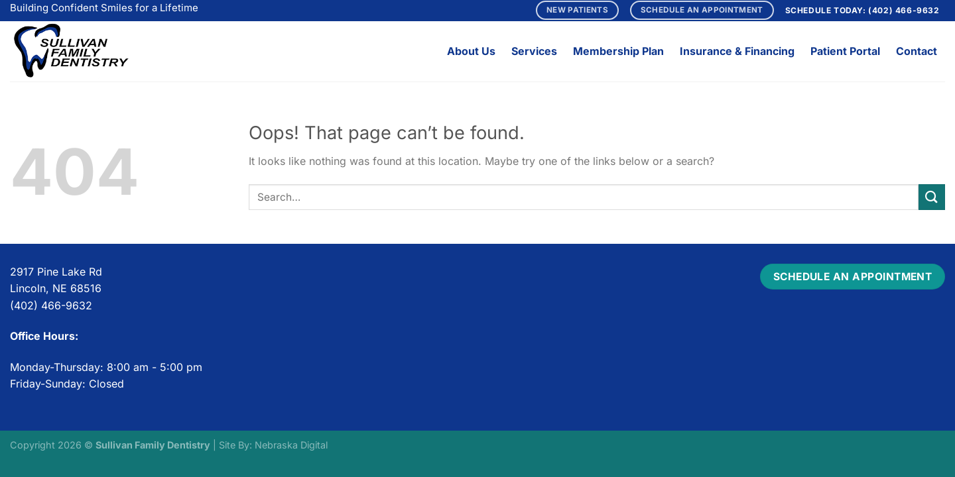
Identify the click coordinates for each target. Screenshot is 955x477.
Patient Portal (845, 51)
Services (534, 51)
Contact (916, 51)
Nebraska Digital (291, 444)
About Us (471, 51)
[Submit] (932, 197)
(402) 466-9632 (903, 10)
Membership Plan (618, 51)
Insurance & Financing (737, 51)
